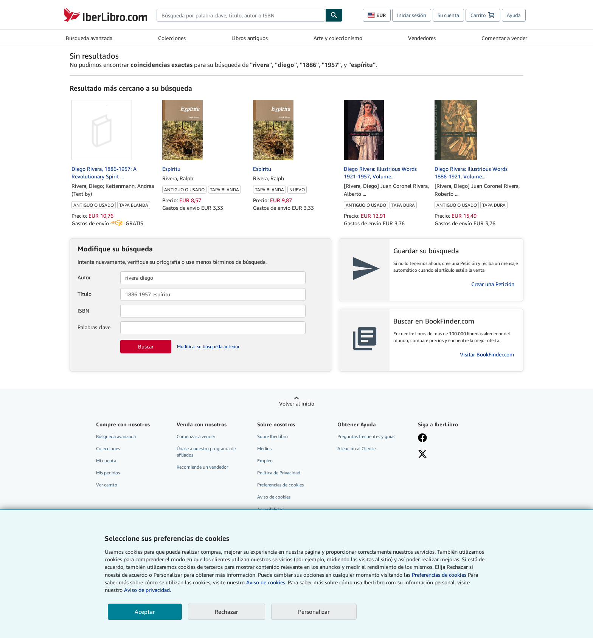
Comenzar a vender (504, 38)
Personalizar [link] (314, 611)
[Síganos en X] (452, 455)
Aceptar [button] (145, 611)
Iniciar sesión (411, 15)
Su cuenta (448, 15)
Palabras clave (94, 327)
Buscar (146, 346)
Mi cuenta (106, 460)
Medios (264, 448)
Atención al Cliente (356, 448)
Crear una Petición (492, 284)
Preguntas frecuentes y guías (366, 436)
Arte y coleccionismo (338, 38)
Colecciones (172, 38)
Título (85, 294)
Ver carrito (106, 485)
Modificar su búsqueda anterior (208, 346)
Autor (84, 277)
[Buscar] (334, 15)
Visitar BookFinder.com (487, 354)
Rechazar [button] (226, 611)
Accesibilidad (270, 509)
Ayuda (514, 15)
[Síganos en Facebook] (452, 438)
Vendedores (422, 38)
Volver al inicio (296, 403)
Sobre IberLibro (272, 436)
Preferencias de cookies (439, 574)
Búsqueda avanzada (89, 38)
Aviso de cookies (273, 497)
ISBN (83, 310)
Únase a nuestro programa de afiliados (206, 452)
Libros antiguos (249, 38)
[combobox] (241, 15)
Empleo (265, 460)
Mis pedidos (108, 472)
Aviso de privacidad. (147, 590)
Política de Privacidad (278, 472)
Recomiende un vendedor (202, 467)
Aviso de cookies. (266, 582)
